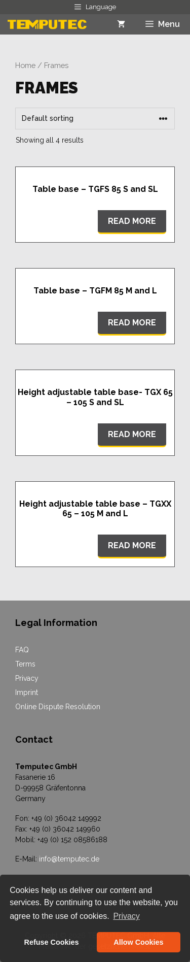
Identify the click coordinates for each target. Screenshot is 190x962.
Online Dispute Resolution (57, 707)
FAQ (22, 650)
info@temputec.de (69, 859)
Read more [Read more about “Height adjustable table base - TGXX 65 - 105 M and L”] (132, 545)
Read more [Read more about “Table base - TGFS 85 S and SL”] (132, 221)
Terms (25, 664)
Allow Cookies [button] (138, 942)
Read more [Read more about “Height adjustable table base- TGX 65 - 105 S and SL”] (132, 434)
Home (25, 65)
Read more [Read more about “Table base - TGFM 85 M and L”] (132, 322)
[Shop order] (95, 118)
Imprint (26, 692)
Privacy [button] (126, 916)
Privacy (27, 678)
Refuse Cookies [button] (51, 942)
